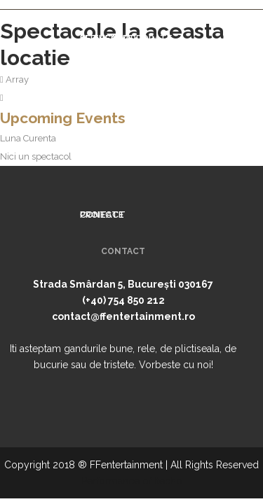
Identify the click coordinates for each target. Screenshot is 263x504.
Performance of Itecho (131, 480)
